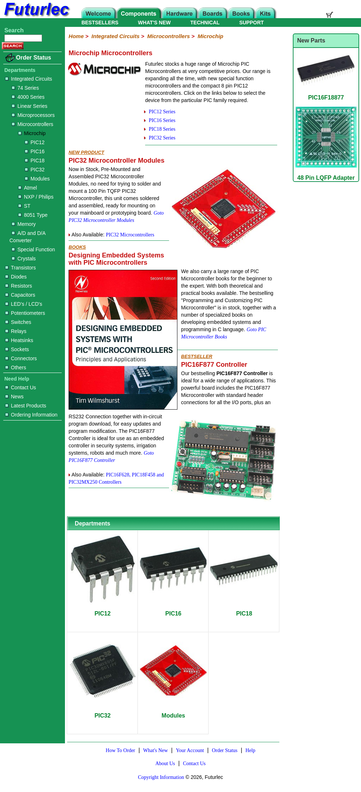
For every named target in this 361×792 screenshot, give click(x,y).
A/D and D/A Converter (27, 236)
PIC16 (35, 151)
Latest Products (25, 406)
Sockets (17, 349)
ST (24, 206)
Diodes (16, 277)
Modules (37, 179)
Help (250, 750)
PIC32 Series (162, 138)
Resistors (18, 286)
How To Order (120, 750)
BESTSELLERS (99, 22)
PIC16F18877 (326, 94)
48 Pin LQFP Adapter (326, 174)
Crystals (24, 258)
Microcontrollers (32, 124)
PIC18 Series (162, 129)
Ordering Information (31, 415)
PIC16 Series (162, 120)
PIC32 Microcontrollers (130, 234)
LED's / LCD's (23, 304)
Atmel (27, 188)
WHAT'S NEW (154, 22)
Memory (24, 224)
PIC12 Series (162, 111)
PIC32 (35, 169)
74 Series (25, 88)
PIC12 (35, 142)
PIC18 (35, 160)
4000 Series (28, 97)
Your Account (190, 750)
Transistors (20, 268)
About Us (165, 763)
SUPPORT (251, 22)
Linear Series (30, 106)
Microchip (32, 133)
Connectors (21, 358)
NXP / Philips (35, 197)
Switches (18, 322)
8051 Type (33, 215)
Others (15, 367)
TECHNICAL (205, 22)
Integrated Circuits (28, 79)
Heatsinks (19, 340)
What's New (155, 750)
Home (76, 36)
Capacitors (20, 295)
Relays (15, 331)
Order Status (33, 57)
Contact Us (20, 387)
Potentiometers (25, 313)
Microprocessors (33, 115)
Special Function (33, 249)
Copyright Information (161, 777)
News (14, 396)
